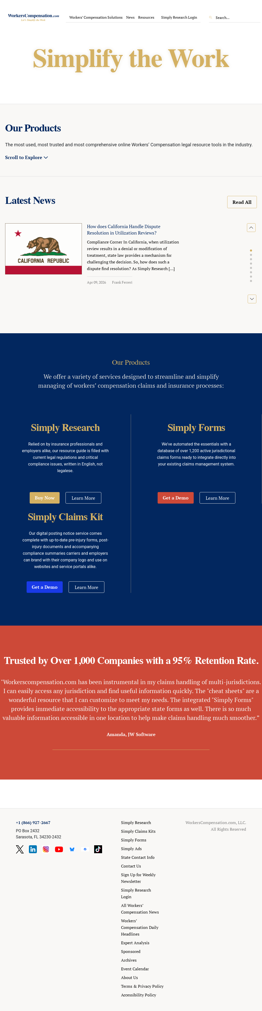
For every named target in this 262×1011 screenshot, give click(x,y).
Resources (146, 17)
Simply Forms (133, 840)
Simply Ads (131, 848)
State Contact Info (138, 857)
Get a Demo (176, 498)
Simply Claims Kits (138, 831)
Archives (129, 960)
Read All (242, 202)
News (130, 17)
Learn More (83, 498)
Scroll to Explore (23, 157)
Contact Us (131, 866)
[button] (251, 251)
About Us (129, 977)
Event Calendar (135, 969)
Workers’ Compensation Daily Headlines (139, 927)
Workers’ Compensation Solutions (96, 17)
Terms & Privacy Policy (142, 986)
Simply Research (136, 822)
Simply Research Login (179, 17)
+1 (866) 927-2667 (33, 822)
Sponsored (130, 951)
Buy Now (44, 498)
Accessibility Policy (138, 995)
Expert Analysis (135, 943)
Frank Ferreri (122, 282)
